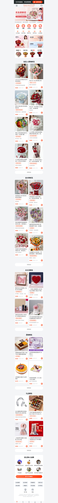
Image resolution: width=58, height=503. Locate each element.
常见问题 (33, 485)
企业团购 (18, 482)
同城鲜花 (33, 482)
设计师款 (25, 482)
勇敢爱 (25, 485)
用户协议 (24, 496)
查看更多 (29, 172)
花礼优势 (18, 485)
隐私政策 (28, 496)
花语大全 (40, 482)
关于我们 (40, 485)
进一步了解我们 (29, 476)
